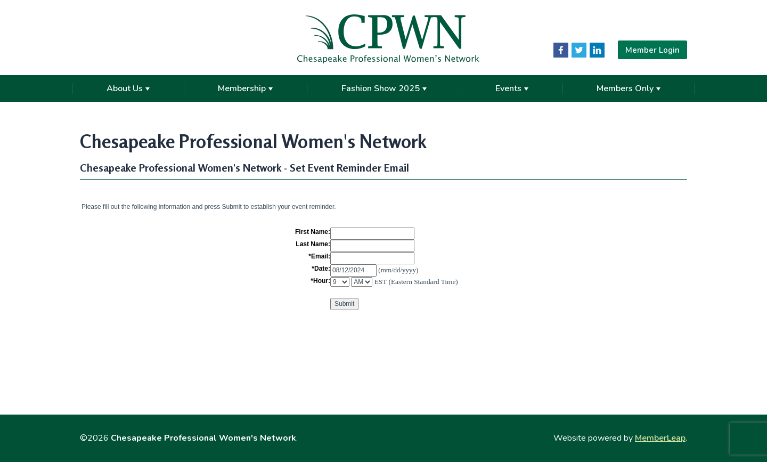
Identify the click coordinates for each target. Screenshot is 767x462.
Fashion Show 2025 (384, 88)
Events (511, 88)
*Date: (321, 268)
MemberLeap (660, 438)
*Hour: (320, 281)
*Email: (319, 256)
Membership (245, 88)
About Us (128, 88)
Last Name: (313, 244)
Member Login (652, 49)
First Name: (312, 232)
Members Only (628, 88)
